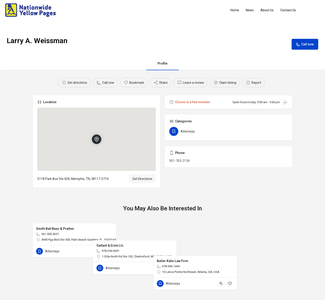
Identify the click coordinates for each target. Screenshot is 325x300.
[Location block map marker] (96, 139)
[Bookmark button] (109, 251)
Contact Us (288, 10)
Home (234, 10)
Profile (162, 63)
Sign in (313, 10)
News (250, 10)
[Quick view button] (100, 251)
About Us (267, 10)
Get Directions (142, 179)
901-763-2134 (179, 161)
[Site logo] (31, 10)
